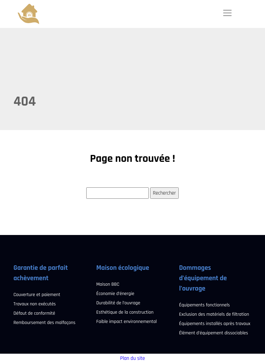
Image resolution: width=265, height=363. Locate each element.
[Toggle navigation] (227, 14)
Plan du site (132, 358)
